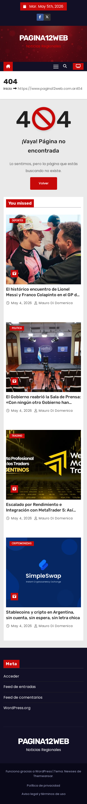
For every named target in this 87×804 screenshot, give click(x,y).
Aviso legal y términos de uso (44, 794)
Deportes (17, 220)
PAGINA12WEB (43, 37)
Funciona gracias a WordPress (29, 771)
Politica (17, 328)
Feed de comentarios (22, 697)
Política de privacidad (43, 785)
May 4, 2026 (22, 303)
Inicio (7, 88)
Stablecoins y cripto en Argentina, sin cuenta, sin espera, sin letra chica (43, 615)
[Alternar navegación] (56, 66)
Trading (17, 436)
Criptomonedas (22, 543)
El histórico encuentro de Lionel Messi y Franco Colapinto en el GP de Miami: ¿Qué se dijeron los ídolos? (42, 295)
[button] (66, 66)
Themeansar (43, 776)
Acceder (11, 676)
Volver (43, 183)
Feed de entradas (19, 686)
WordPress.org (16, 708)
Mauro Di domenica (53, 303)
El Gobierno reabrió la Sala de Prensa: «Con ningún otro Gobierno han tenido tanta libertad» (43, 402)
